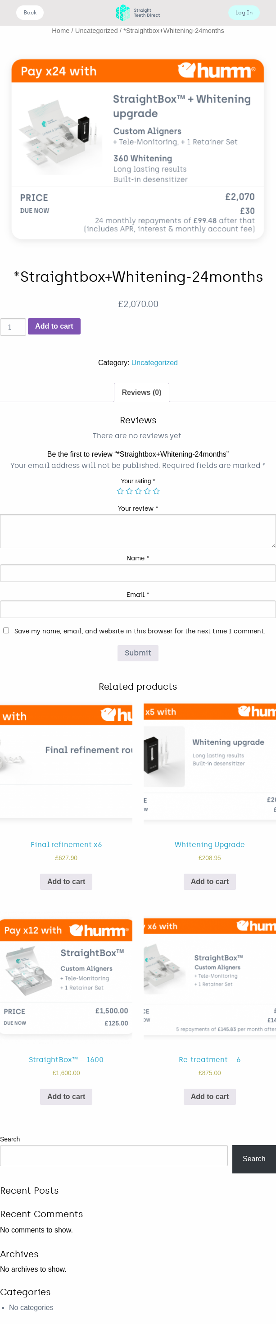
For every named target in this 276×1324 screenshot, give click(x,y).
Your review (138, 509)
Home (60, 30)
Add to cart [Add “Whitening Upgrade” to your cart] (210, 881)
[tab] (141, 393)
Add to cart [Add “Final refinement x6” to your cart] (66, 881)
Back (29, 12)
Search (10, 1139)
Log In (244, 12)
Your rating (138, 481)
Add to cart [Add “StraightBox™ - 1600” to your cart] (66, 1096)
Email (138, 595)
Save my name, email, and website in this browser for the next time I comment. (140, 631)
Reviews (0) (141, 392)
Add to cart (54, 326)
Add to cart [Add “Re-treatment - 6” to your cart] (210, 1096)
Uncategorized (96, 30)
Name (138, 558)
